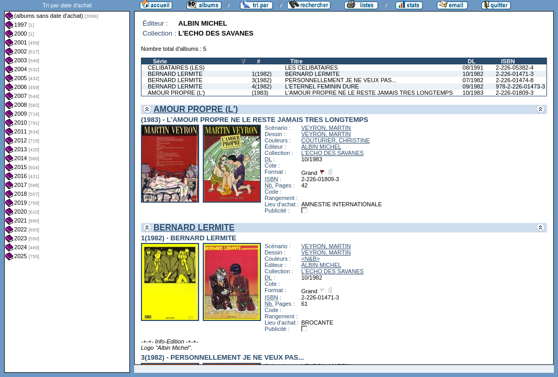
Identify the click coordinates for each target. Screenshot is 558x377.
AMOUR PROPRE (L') (176, 93)
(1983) (259, 93)
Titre (296, 61)
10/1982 (473, 74)
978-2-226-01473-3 (520, 86)
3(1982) (261, 80)
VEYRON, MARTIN (326, 128)
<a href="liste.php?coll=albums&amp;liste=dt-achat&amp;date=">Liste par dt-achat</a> (67, 186)
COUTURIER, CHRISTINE (335, 140)
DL (472, 61)
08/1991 (473, 67)
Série (160, 61)
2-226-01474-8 (514, 80)
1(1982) (261, 74)
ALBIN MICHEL (321, 146)
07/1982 (473, 80)
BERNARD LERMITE (175, 74)
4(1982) (261, 86)
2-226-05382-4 (514, 67)
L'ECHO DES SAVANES (332, 153)
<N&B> (310, 259)
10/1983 (473, 93)
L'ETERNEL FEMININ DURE (322, 86)
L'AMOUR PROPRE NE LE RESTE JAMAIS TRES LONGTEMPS (369, 93)
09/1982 (473, 86)
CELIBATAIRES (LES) (176, 67)
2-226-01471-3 (514, 74)
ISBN (508, 61)
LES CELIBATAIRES (311, 67)
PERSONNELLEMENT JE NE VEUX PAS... (341, 80)
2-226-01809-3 (514, 93)
